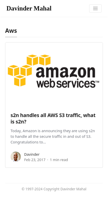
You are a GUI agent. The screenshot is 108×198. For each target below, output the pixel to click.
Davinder (32, 154)
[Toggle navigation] (95, 8)
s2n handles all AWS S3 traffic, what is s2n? (53, 118)
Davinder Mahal (28, 8)
